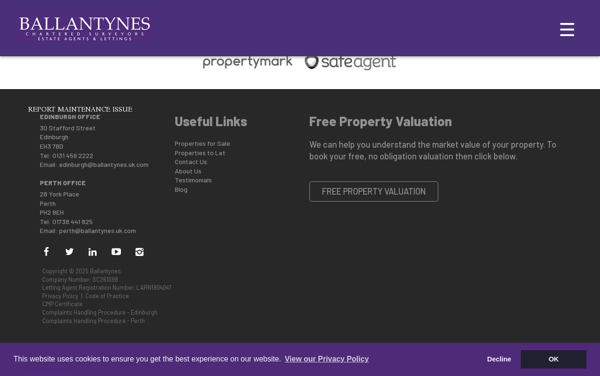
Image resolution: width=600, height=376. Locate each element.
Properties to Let (200, 153)
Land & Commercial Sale (309, 87)
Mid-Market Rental (403, 87)
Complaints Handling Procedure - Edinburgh (100, 312)
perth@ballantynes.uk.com (97, 230)
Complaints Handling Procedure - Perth (93, 320)
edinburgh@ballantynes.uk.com (104, 164)
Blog (181, 189)
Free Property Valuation (374, 191)
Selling (76, 87)
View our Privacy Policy (326, 359)
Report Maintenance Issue (80, 109)
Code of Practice (107, 296)
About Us (188, 171)
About (40, 87)
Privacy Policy (60, 296)
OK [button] (553, 359)
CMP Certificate (62, 304)
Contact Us (191, 161)
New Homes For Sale (211, 87)
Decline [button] (499, 359)
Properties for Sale (202, 143)
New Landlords (131, 87)
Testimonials (193, 180)
